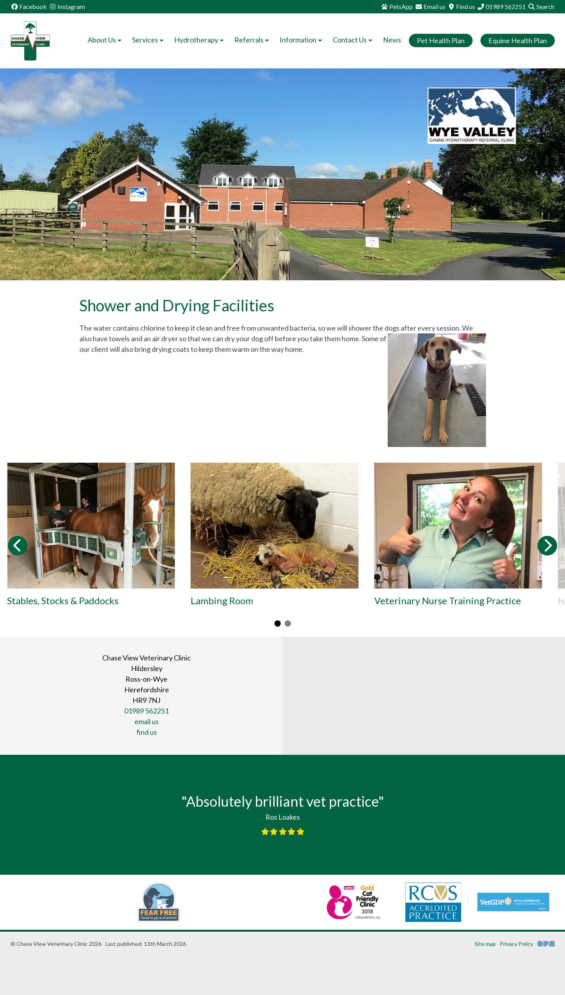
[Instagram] (67, 6)
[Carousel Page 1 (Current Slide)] (277, 623)
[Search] (541, 6)
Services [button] (148, 39)
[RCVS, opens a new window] (347, 902)
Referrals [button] (252, 39)
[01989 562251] (501, 6)
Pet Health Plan (441, 40)
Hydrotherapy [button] (199, 39)
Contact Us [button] (353, 39)
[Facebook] (29, 6)
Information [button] (302, 39)
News (392, 39)
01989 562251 (146, 710)
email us (146, 721)
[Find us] (461, 6)
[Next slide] (547, 545)
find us (146, 732)
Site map (485, 943)
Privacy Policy (516, 943)
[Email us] (430, 6)
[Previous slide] (18, 545)
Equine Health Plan (517, 40)
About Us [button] (105, 39)
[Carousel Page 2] (288, 623)
